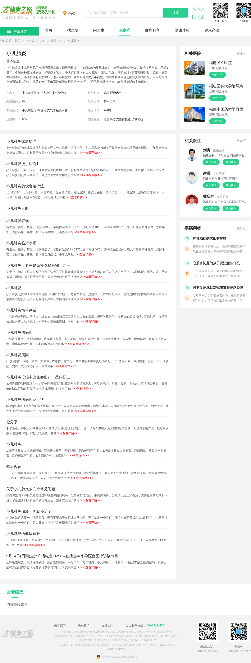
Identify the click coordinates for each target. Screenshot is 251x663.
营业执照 (63, 645)
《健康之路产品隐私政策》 (118, 635)
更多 (241, 53)
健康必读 (211, 30)
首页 (49, 30)
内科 (43, 40)
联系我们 (84, 625)
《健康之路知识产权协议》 (126, 640)
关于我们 (60, 625)
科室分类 (17, 31)
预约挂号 (218, 74)
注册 (198, 17)
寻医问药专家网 (16, 604)
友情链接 (14, 592)
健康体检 (182, 30)
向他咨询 (211, 162)
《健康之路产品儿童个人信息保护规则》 (156, 635)
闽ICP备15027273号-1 (159, 631)
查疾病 (124, 30)
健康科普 (152, 30)
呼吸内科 (57, 40)
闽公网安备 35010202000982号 (116, 656)
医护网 (28, 12)
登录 (198, 9)
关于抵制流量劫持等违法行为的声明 (90, 645)
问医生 (98, 30)
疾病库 (30, 40)
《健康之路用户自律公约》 (92, 640)
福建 (71, 13)
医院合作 (107, 625)
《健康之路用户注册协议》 (88, 635)
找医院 (72, 30)
